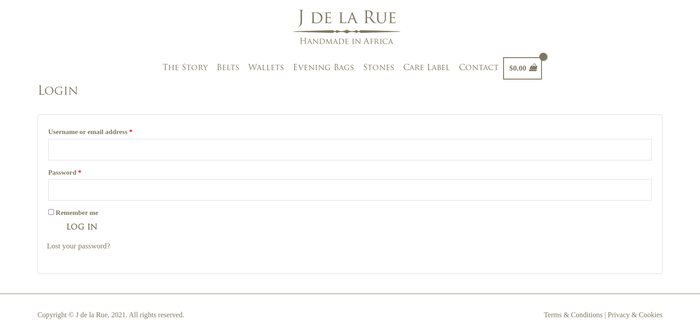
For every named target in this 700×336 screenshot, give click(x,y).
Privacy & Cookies (635, 315)
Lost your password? (78, 246)
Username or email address (90, 131)
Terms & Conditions (573, 315)
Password (64, 172)
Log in (81, 227)
